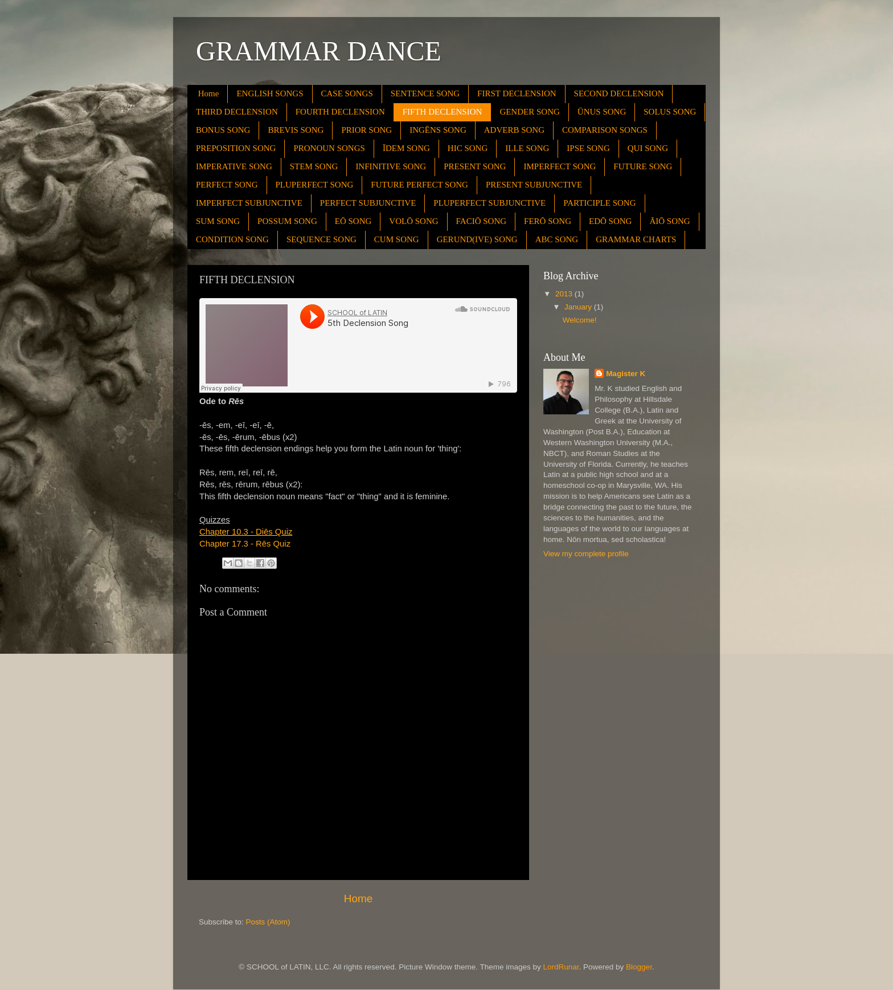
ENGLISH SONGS (269, 93)
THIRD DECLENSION (237, 111)
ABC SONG (556, 239)
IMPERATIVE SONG (234, 166)
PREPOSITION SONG (236, 148)
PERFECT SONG (227, 184)
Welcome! (580, 320)
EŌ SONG (353, 221)
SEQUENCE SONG (321, 239)
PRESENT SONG (475, 166)
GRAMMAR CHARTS (636, 239)
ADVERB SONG (514, 130)
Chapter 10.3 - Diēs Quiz (245, 531)
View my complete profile (586, 553)
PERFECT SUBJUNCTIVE (368, 202)
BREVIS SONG (295, 130)
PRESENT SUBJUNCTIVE (534, 184)
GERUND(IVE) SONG (477, 239)
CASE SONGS (347, 93)
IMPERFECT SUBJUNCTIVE (249, 202)
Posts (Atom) (268, 922)
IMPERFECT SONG (559, 166)
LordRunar (561, 967)
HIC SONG (468, 148)
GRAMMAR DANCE (318, 51)
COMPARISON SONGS (605, 130)
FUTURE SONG (642, 166)
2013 (565, 294)
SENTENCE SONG (425, 93)
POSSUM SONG (287, 221)
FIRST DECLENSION (516, 93)
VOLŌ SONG (413, 221)
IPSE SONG (588, 148)
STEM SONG (314, 166)
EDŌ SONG (610, 221)
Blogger (639, 967)
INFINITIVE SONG (390, 166)
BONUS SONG (223, 130)
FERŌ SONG (547, 221)
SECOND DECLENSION (619, 93)
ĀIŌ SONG (669, 221)
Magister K (625, 373)
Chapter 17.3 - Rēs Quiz (244, 543)
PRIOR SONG (366, 130)
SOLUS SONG (670, 111)
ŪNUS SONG (601, 111)
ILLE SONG (527, 148)
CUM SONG (396, 239)
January (579, 307)
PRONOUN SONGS (328, 148)
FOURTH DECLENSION (340, 111)
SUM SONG (218, 221)
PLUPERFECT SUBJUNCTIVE (489, 202)
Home (208, 93)
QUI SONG (648, 148)
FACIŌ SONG (481, 221)
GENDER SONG (529, 111)
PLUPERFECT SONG (315, 184)
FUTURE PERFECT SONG (419, 184)
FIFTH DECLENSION (442, 111)
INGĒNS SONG (437, 130)
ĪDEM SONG (406, 148)
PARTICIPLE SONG (599, 202)
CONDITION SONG (232, 239)
